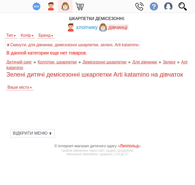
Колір (26, 35)
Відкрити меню (32, 133)
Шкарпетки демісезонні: (97, 18)
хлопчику (82, 27)
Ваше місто (18, 87)
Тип (9, 35)
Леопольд (129, 146)
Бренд (44, 35)
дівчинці (113, 27)
